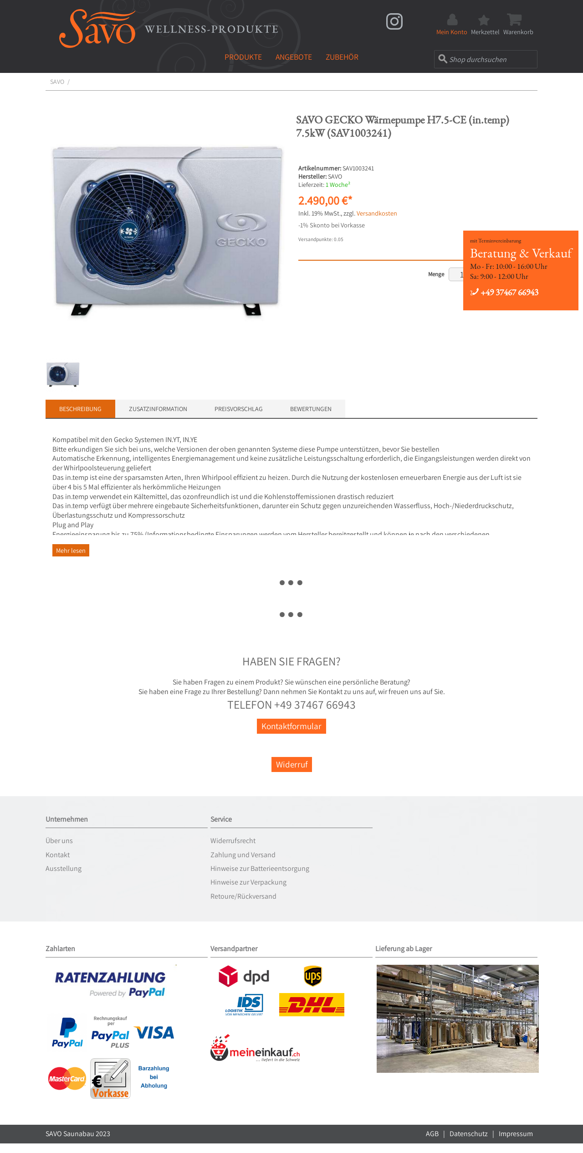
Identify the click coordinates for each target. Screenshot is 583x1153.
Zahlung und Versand (243, 855)
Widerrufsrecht (233, 840)
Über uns (59, 840)
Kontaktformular (291, 726)
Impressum (516, 1133)
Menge (436, 274)
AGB (432, 1133)
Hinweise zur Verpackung (248, 882)
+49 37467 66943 (504, 292)
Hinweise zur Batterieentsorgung (259, 868)
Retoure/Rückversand (243, 896)
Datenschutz (469, 1133)
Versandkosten (377, 213)
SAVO (57, 81)
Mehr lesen (71, 550)
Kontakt (58, 855)
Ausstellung (64, 868)
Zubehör (342, 56)
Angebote (294, 56)
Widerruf (291, 764)
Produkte (243, 56)
